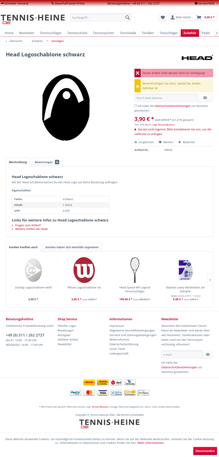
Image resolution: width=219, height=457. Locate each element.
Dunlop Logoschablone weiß (33, 287)
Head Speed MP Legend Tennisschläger (134, 289)
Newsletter (65, 344)
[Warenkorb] (206, 17)
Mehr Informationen (151, 443)
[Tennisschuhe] (77, 33)
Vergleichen (144, 142)
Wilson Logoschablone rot (84, 287)
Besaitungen (66, 330)
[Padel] (206, 33)
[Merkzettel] (163, 17)
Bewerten (186, 142)
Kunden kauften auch (23, 247)
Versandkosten (100, 406)
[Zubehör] (190, 33)
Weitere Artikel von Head (30, 229)
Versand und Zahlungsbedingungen (133, 335)
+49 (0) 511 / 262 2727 (25, 335)
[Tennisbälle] (128, 33)
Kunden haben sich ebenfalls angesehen (72, 247)
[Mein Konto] (181, 17)
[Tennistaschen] (103, 33)
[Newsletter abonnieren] (208, 354)
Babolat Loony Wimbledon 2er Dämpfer (185, 289)
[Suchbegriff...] (101, 17)
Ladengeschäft (118, 353)
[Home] (9, 33)
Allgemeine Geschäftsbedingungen (132, 330)
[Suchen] (127, 17)
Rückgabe (64, 335)
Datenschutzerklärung (124, 344)
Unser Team (117, 349)
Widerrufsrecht (119, 339)
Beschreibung (18, 162)
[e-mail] (182, 354)
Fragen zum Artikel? (26, 225)
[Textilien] (148, 33)
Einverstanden (205, 451)
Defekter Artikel (68, 339)
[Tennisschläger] (50, 33)
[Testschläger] (169, 33)
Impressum (116, 326)
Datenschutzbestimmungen (173, 106)
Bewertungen (47, 162)
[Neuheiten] (26, 33)
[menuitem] (14, 3)
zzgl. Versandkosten (163, 124)
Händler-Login (67, 326)
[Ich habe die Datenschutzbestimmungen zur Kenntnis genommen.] (135, 105)
